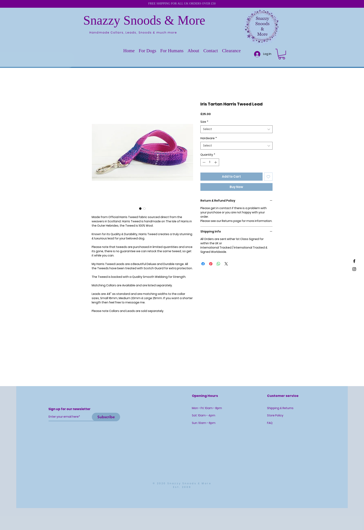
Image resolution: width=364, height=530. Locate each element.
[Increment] (215, 162)
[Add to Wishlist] (268, 177)
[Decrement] (203, 162)
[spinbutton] (209, 162)
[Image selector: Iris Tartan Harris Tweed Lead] (140, 208)
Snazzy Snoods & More (144, 20)
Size (204, 122)
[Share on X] (226, 263)
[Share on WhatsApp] (218, 263)
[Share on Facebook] (203, 263)
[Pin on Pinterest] (210, 263)
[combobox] (236, 129)
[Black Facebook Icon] (354, 261)
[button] (147, 51)
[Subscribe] (106, 417)
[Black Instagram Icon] (354, 269)
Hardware (208, 138)
